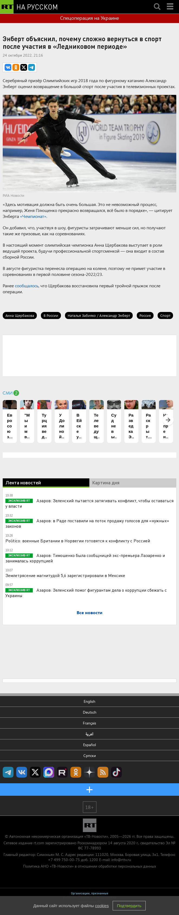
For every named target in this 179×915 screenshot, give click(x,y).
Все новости (89, 612)
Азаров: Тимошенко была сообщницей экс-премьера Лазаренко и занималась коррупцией (85, 557)
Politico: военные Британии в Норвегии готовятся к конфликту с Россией (77, 540)
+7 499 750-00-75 (64, 859)
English (89, 701)
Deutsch (89, 712)
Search (157, 2)
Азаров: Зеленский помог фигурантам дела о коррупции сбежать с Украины (86, 592)
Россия (145, 315)
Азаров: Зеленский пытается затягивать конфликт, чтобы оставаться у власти (89, 503)
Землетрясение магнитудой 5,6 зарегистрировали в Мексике (65, 575)
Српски (89, 755)
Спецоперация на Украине (89, 18)
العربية (89, 733)
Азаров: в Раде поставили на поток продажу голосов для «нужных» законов (87, 523)
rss (102, 772)
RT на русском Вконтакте (21, 772)
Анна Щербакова (19, 315)
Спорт (165, 315)
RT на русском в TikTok (116, 772)
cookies (102, 905)
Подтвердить (129, 905)
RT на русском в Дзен (89, 772)
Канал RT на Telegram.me (8, 772)
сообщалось (26, 285)
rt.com (39, 842)
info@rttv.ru (121, 859)
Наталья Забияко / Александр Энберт (99, 315)
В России (51, 315)
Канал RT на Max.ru (48, 772)
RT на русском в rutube (62, 772)
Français (89, 723)
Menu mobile (170, 2)
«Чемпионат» (33, 216)
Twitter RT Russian (35, 772)
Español (89, 744)
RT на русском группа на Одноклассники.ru (75, 772)
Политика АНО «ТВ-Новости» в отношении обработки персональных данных (89, 866)
